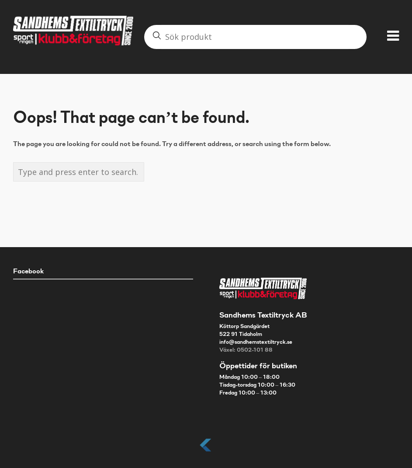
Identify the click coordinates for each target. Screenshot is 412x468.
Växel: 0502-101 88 (246, 350)
